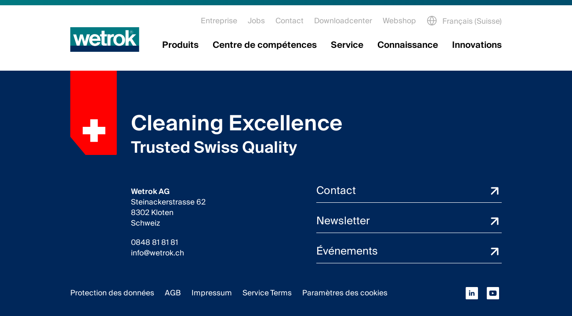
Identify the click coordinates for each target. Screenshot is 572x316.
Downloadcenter (343, 20)
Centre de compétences (265, 45)
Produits (180, 45)
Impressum (212, 293)
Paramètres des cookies (344, 292)
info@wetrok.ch (157, 253)
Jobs (256, 20)
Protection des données (112, 293)
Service (347, 45)
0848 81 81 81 (154, 242)
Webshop (399, 20)
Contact (289, 20)
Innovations (477, 45)
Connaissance (407, 45)
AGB (173, 293)
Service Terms (267, 293)
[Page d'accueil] (104, 39)
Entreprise (219, 20)
